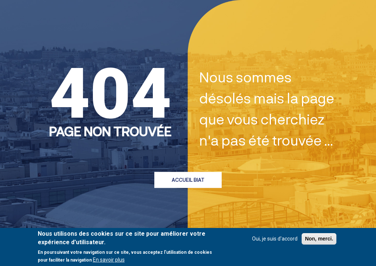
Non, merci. (319, 239)
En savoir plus (109, 260)
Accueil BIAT (188, 180)
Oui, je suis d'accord (275, 239)
